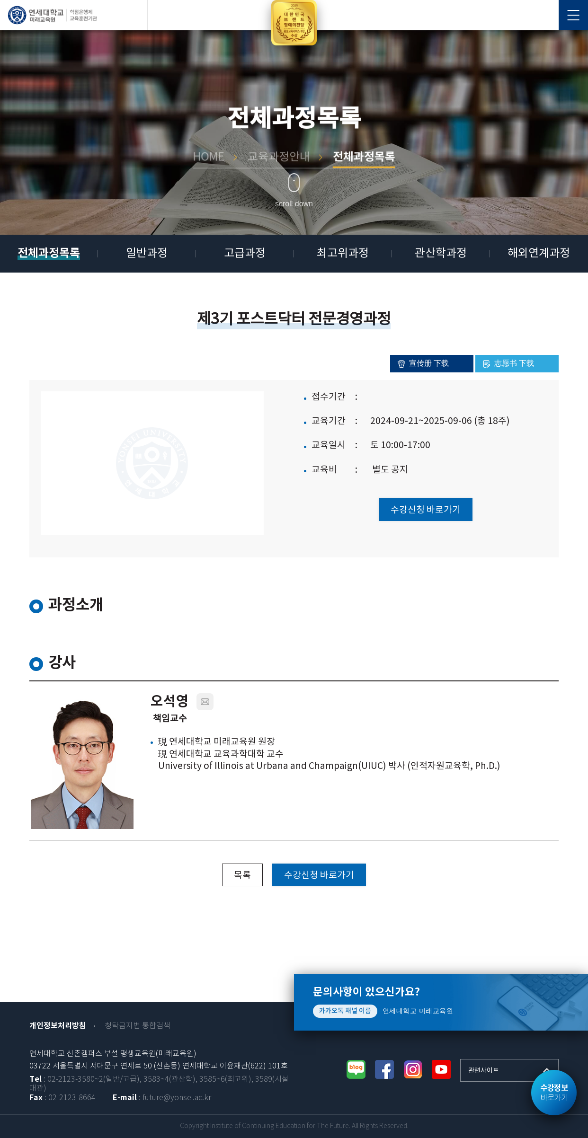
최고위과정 (343, 253)
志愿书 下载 (514, 363)
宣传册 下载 (429, 363)
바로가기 (554, 1093)
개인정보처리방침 (57, 1026)
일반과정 (147, 253)
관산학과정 (441, 253)
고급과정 (245, 253)
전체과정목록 (49, 253)
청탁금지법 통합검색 (137, 1026)
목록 (242, 875)
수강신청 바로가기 (426, 510)
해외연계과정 (539, 253)
